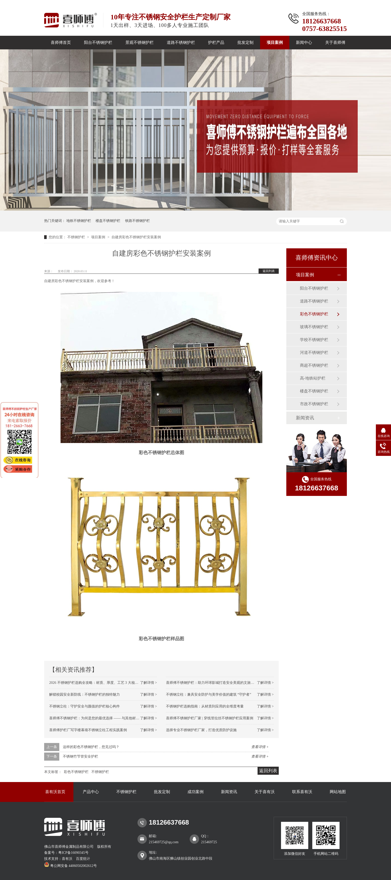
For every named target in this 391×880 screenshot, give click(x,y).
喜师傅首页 (61, 42)
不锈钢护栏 (76, 237)
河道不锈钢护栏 (314, 352)
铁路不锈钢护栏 (137, 221)
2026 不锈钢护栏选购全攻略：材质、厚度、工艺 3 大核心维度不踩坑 (102, 683)
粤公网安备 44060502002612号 (70, 866)
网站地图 (338, 792)
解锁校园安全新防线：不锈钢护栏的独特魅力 (84, 694)
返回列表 (269, 271)
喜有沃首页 (55, 792)
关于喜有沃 (265, 792)
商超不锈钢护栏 (314, 365)
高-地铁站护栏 (312, 378)
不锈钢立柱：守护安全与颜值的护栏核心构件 (84, 706)
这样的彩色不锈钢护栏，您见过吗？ (91, 747)
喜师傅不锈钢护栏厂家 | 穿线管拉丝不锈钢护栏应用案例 (209, 718)
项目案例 (275, 42)
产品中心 (91, 792)
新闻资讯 (305, 417)
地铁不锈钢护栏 (78, 221)
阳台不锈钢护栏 (98, 42)
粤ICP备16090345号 (73, 853)
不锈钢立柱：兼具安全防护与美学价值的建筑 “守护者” (208, 694)
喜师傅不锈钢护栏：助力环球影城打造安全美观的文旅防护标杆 (215, 683)
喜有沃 (67, 859)
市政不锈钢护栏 (314, 404)
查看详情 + (260, 747)
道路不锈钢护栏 (181, 42)
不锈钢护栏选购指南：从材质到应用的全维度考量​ (205, 706)
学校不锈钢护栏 (314, 339)
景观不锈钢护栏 (139, 42)
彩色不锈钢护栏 (76, 772)
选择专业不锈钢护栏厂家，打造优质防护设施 (201, 730)
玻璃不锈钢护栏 (314, 327)
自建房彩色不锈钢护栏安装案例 (136, 237)
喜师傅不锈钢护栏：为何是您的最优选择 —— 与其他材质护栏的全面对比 (106, 718)
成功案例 (195, 792)
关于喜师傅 (335, 42)
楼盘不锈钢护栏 (108, 221)
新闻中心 (304, 42)
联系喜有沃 (302, 792)
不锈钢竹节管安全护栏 (80, 756)
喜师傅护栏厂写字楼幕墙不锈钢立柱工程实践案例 (88, 730)
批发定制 (245, 42)
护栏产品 (216, 42)
